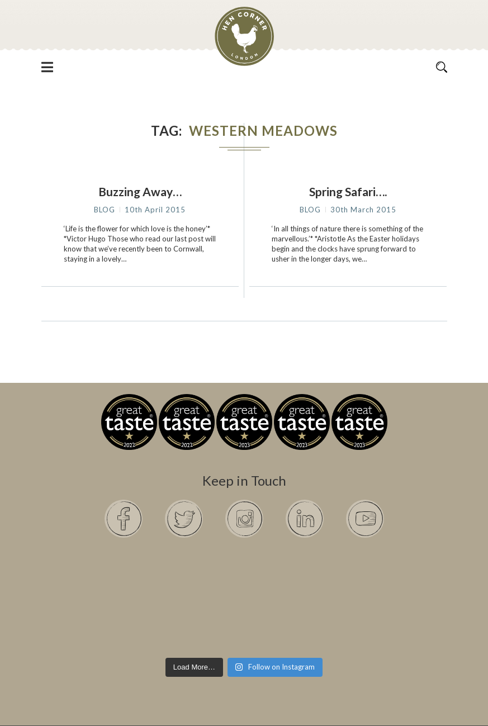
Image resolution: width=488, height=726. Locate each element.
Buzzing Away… (140, 191)
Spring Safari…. (348, 191)
